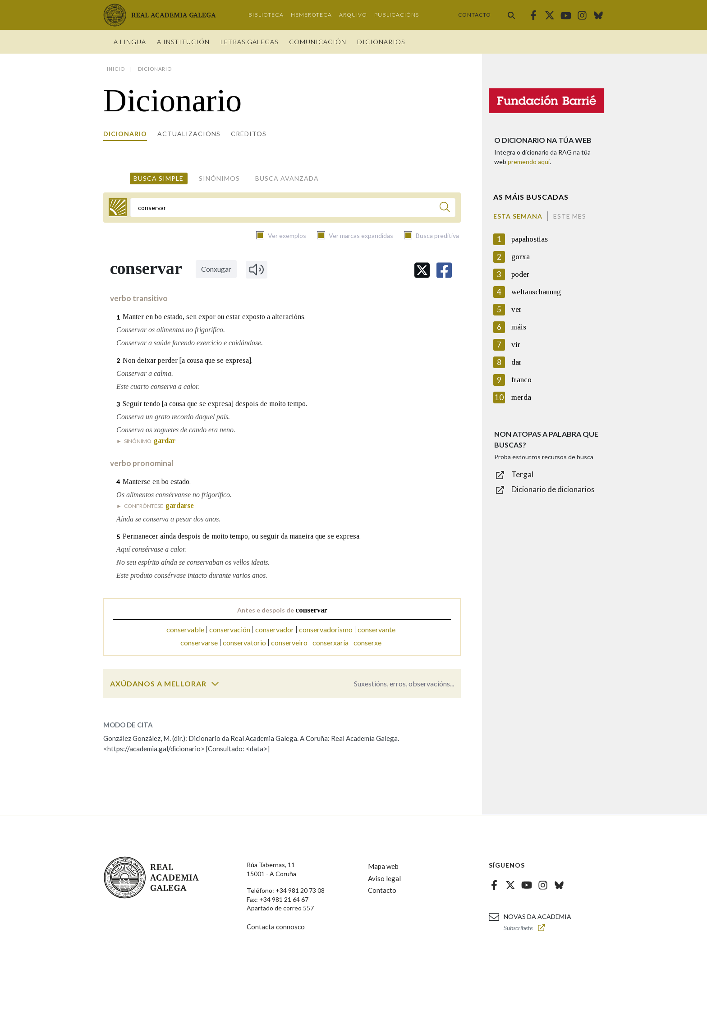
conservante (376, 629)
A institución (183, 42)
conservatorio (244, 642)
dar (516, 362)
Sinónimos (219, 178)
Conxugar (216, 269)
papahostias (529, 239)
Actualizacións (188, 133)
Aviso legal (384, 878)
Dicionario (125, 133)
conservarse (199, 642)
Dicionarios (381, 42)
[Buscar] (445, 208)
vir (515, 344)
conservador (274, 629)
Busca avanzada (287, 178)
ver (516, 309)
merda (521, 397)
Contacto (474, 14)
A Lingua (130, 42)
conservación (229, 629)
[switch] (215, 683)
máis (518, 327)
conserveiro (289, 642)
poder (520, 274)
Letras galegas (249, 42)
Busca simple (158, 178)
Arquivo (353, 14)
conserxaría (330, 642)
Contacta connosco (276, 927)
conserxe (367, 642)
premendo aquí (529, 161)
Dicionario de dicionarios (553, 489)
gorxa (520, 256)
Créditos (248, 133)
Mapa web (383, 866)
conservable (185, 629)
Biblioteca (266, 14)
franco (521, 379)
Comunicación (317, 42)
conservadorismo (326, 629)
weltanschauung (536, 292)
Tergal (522, 474)
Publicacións (396, 14)
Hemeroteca (311, 14)
